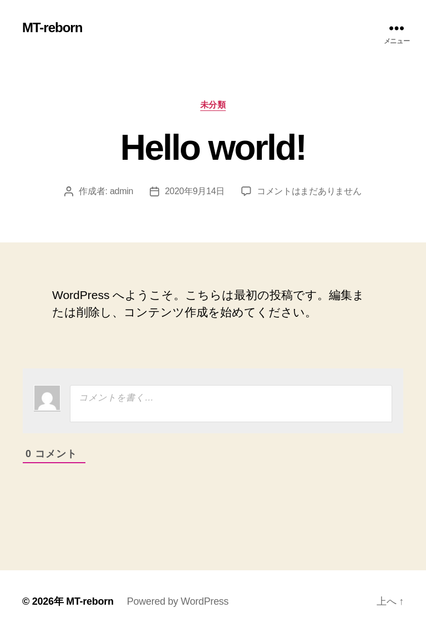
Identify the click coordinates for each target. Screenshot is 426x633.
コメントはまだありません (309, 191)
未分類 (213, 104)
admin (121, 191)
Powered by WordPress (178, 601)
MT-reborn (52, 27)
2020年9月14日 (195, 191)
